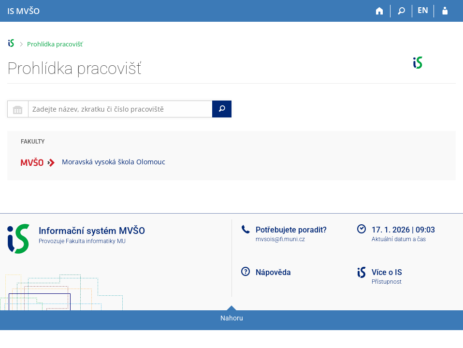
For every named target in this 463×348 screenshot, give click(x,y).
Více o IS (387, 272)
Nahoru (231, 318)
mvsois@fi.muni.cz (280, 239)
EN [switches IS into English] (423, 10)
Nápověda (273, 272)
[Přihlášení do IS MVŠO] (445, 11)
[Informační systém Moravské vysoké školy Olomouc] (23, 11)
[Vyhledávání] (401, 11)
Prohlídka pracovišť (55, 44)
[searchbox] (120, 109)
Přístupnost (387, 281)
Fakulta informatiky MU (96, 241)
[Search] (222, 109)
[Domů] (380, 11)
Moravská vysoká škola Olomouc (113, 161)
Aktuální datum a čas (399, 239)
